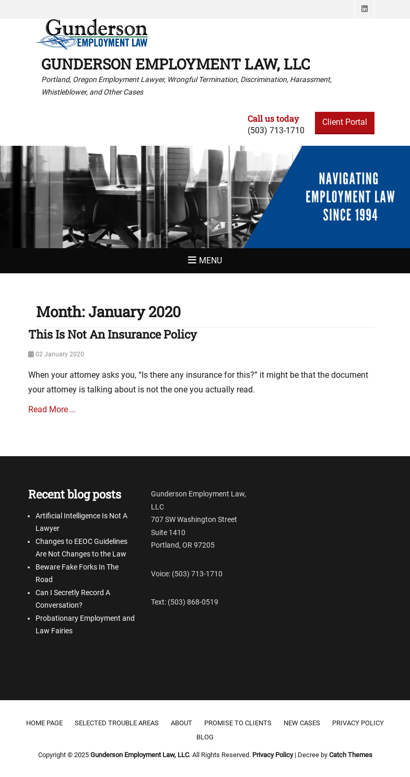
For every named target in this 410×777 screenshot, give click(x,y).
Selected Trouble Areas (117, 723)
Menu (210, 260)
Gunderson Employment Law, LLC (175, 64)
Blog (205, 737)
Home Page (44, 723)
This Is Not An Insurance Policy (112, 334)
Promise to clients (238, 723)
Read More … (52, 409)
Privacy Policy (358, 723)
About (181, 723)
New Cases (302, 723)
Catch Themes (350, 755)
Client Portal (344, 122)
